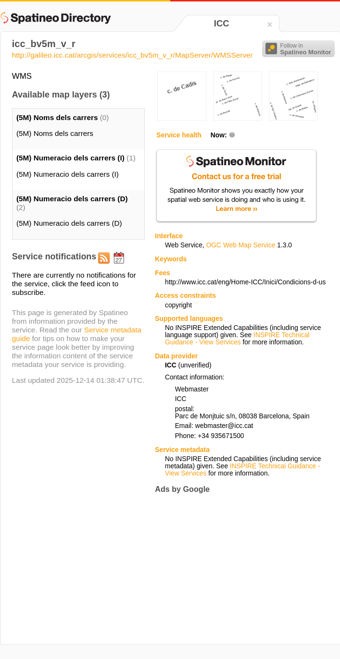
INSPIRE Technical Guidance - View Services (237, 338)
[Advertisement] (235, 568)
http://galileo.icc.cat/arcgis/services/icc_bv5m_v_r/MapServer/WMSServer (132, 55)
